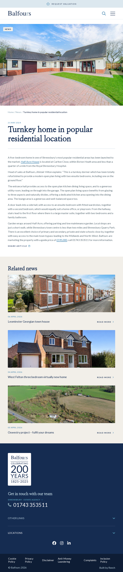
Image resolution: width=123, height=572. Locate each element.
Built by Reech (107, 567)
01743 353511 (30, 505)
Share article (17, 246)
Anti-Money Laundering (64, 560)
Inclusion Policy (105, 560)
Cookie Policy (12, 560)
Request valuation (64, 4)
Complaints (90, 560)
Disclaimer (48, 560)
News (18, 112)
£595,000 (62, 239)
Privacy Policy (29, 560)
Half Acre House (30, 161)
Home (11, 112)
